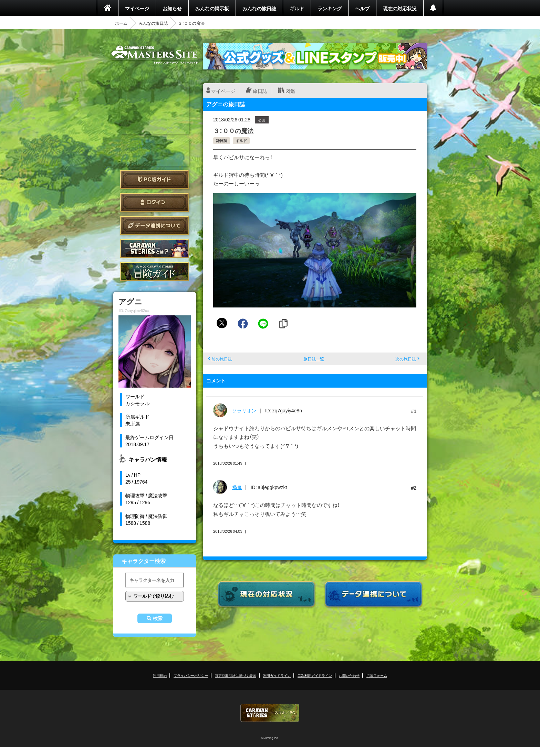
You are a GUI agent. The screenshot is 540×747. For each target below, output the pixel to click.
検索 (158, 618)
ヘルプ (362, 8)
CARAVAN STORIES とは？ (154, 248)
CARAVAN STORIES (270, 713)
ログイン (154, 202)
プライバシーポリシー (191, 675)
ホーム (121, 23)
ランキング (330, 8)
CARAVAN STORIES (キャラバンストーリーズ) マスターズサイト (154, 55)
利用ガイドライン (277, 675)
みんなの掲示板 (212, 8)
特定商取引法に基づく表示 (235, 675)
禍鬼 (237, 487)
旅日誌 (260, 90)
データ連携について (154, 225)
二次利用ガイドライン (315, 675)
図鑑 (290, 90)
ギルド (297, 8)
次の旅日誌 (405, 359)
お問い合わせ (349, 675)
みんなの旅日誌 (259, 8)
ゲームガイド (154, 271)
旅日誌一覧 (313, 359)
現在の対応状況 (400, 8)
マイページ (137, 8)
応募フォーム (376, 675)
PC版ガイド (154, 179)
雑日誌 (221, 140)
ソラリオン (244, 410)
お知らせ (172, 8)
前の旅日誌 (221, 359)
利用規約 (160, 675)
